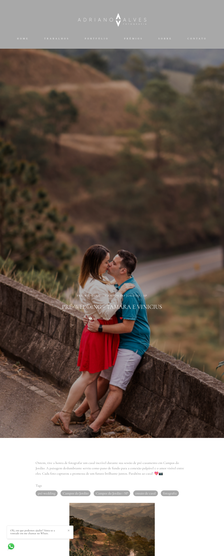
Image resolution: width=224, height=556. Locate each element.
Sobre (165, 38)
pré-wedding (46, 493)
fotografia (170, 493)
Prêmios (133, 38)
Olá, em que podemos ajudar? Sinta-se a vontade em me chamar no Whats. (32, 532)
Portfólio (97, 38)
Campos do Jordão (75, 493)
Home (23, 38)
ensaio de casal (145, 493)
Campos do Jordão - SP (112, 493)
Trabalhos (57, 38)
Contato (197, 38)
